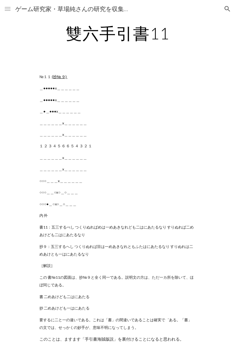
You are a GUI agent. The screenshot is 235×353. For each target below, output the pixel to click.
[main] (117, 33)
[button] (7, 8)
